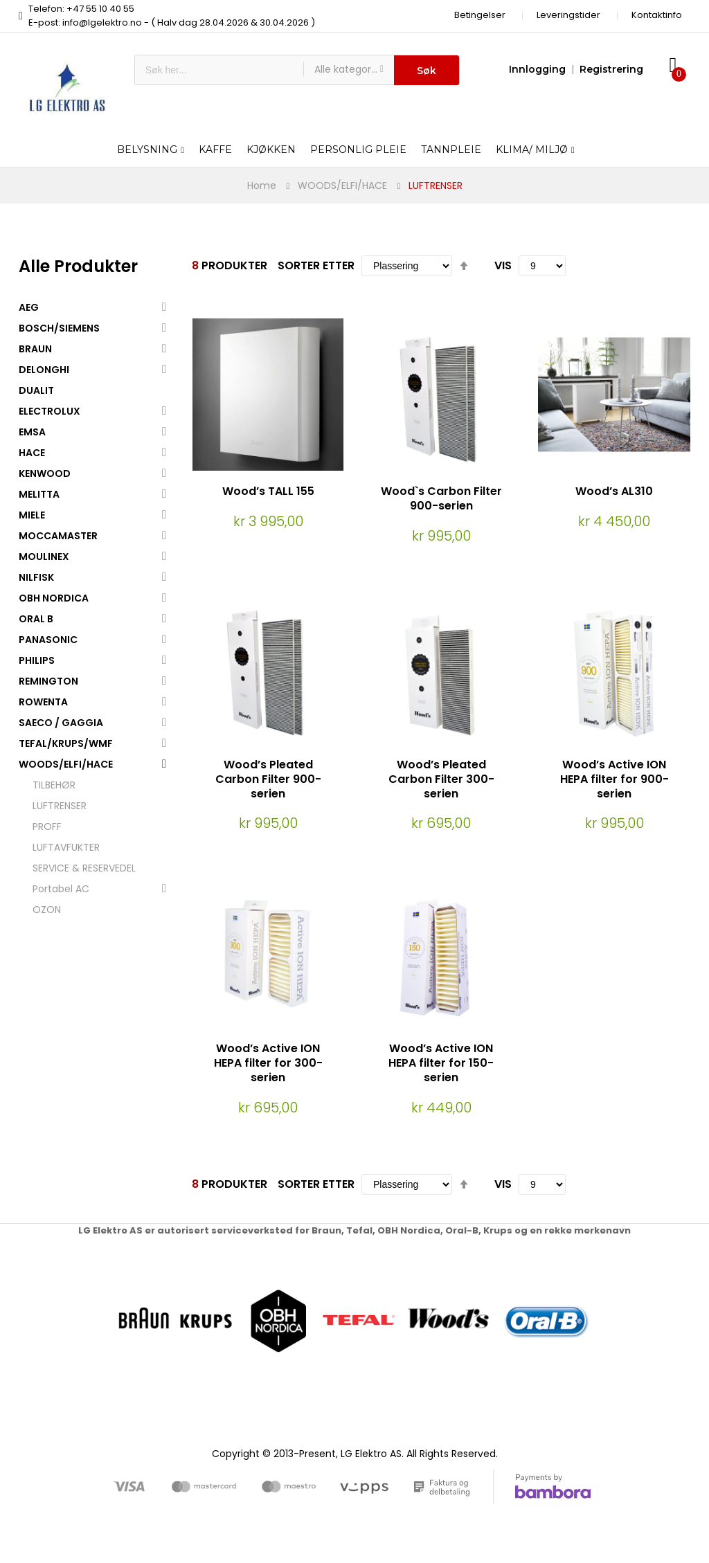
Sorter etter (316, 265)
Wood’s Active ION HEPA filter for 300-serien (268, 1062)
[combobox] (219, 69)
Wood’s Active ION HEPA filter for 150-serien (441, 1062)
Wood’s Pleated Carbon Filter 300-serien (441, 779)
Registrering (611, 69)
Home (261, 185)
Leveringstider (568, 14)
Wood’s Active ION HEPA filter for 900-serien (614, 779)
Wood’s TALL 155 (268, 491)
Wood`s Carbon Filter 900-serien (441, 498)
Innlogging (537, 69)
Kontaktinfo (656, 14)
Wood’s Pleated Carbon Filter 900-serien (268, 779)
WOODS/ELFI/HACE (342, 185)
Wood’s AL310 (614, 491)
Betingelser (479, 14)
